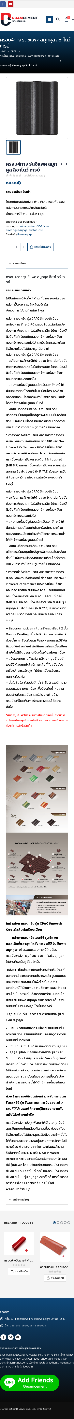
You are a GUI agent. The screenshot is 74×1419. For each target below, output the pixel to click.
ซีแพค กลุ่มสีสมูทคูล (16, 230)
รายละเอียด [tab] (19, 263)
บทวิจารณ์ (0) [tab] (20, 1199)
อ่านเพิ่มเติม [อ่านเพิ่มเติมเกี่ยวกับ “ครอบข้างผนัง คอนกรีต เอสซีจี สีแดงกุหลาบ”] (57, 1278)
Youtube (18, 1337)
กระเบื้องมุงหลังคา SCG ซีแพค (33, 226)
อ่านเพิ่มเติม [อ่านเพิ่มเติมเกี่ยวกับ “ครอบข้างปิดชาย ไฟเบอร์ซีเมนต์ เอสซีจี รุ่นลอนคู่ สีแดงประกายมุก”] (21, 1271)
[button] (54, 1222)
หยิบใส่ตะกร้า (42, 247)
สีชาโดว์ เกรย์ (36, 230)
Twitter (11, 1337)
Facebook (3, 1337)
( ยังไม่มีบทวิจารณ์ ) (34, 175)
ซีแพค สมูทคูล (24, 234)
